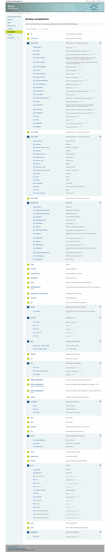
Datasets (9, 19)
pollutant (37, 374)
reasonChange (39, 105)
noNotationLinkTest (40, 490)
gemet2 (33, 317)
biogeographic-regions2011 (42, 213)
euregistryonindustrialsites (39, 293)
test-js (37, 493)
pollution (37, 163)
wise (32, 527)
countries (37, 54)
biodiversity (34, 203)
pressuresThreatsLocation (42, 98)
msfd (32, 436)
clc (36, 406)
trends (37, 119)
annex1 (37, 367)
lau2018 (33, 426)
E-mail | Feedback (12, 547)
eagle (36, 409)
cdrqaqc (37, 50)
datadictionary (35, 273)
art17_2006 (34, 132)
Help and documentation (14, 16)
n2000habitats (39, 238)
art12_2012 (34, 38)
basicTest (37, 469)
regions (37, 443)
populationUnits (39, 91)
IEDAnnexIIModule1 (37, 380)
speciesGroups (39, 446)
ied (32, 363)
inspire (33, 397)
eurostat (33, 298)
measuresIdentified (40, 73)
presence (37, 173)
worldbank (34, 532)
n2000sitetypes (39, 244)
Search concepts (45, 29)
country (37, 536)
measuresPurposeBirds (41, 80)
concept (37, 322)
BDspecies (38, 47)
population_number (40, 167)
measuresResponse (40, 84)
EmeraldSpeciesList (40, 220)
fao (32, 302)
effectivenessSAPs (40, 62)
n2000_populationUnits (41, 230)
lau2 (32, 422)
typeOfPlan (38, 126)
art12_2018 (34, 43)
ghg (32, 341)
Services (9, 35)
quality (37, 176)
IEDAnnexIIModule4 (37, 391)
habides (33, 354)
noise (32, 452)
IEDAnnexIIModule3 (37, 384)
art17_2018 (34, 198)
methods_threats (39, 157)
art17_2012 (34, 136)
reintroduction (39, 183)
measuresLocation (40, 77)
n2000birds (38, 233)
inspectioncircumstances (42, 371)
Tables (9, 22)
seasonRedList (39, 112)
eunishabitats (38, 223)
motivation (38, 226)
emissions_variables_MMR (42, 345)
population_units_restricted (42, 170)
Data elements (11, 25)
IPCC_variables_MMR (41, 349)
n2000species (38, 248)
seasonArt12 (38, 109)
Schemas (10, 28)
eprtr (32, 282)
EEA (14, 1)
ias (31, 358)
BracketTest (38, 473)
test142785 (38, 496)
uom (32, 523)
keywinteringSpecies (40, 66)
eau (36, 479)
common (33, 269)
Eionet (14, 13)
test (32, 465)
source (37, 329)
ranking (37, 101)
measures (37, 70)
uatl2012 (37, 412)
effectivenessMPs (40, 57)
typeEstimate (38, 123)
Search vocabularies (32, 29)
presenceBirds (39, 94)
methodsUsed (39, 87)
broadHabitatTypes (40, 440)
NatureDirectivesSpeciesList (42, 252)
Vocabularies (11, 32)
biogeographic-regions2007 (42, 210)
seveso (33, 461)
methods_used (39, 160)
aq (31, 34)
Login (89, 1)
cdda (32, 264)
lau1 (32, 417)
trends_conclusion (40, 193)
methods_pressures (40, 154)
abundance (38, 207)
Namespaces (11, 38)
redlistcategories (39, 256)
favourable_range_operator (42, 147)
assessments (38, 141)
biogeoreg (38, 144)
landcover (34, 401)
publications (35, 456)
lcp (32, 431)
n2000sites (38, 241)
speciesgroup (38, 259)
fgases (33, 307)
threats (37, 116)
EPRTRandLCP (35, 287)
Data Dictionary (20, 13)
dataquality (38, 216)
